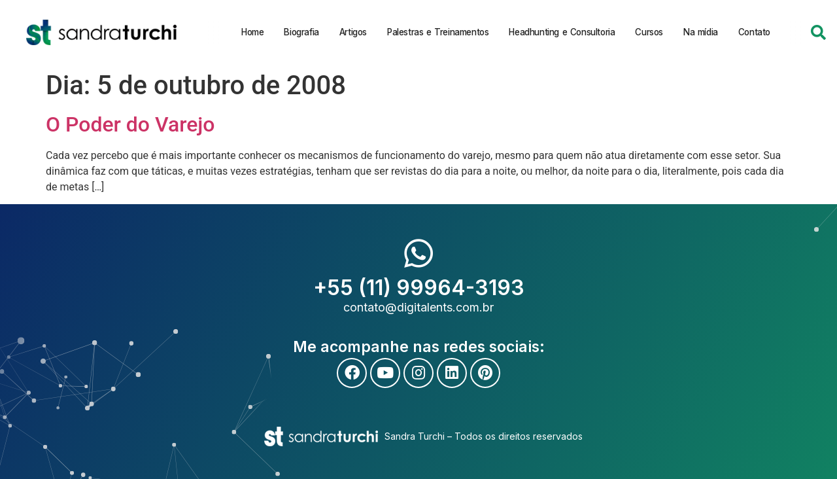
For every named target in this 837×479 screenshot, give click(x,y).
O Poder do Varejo (130, 124)
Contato (754, 32)
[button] (818, 32)
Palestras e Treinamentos (437, 32)
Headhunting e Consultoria (562, 32)
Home (252, 32)
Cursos (649, 32)
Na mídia (700, 32)
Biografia (301, 32)
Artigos (352, 32)
